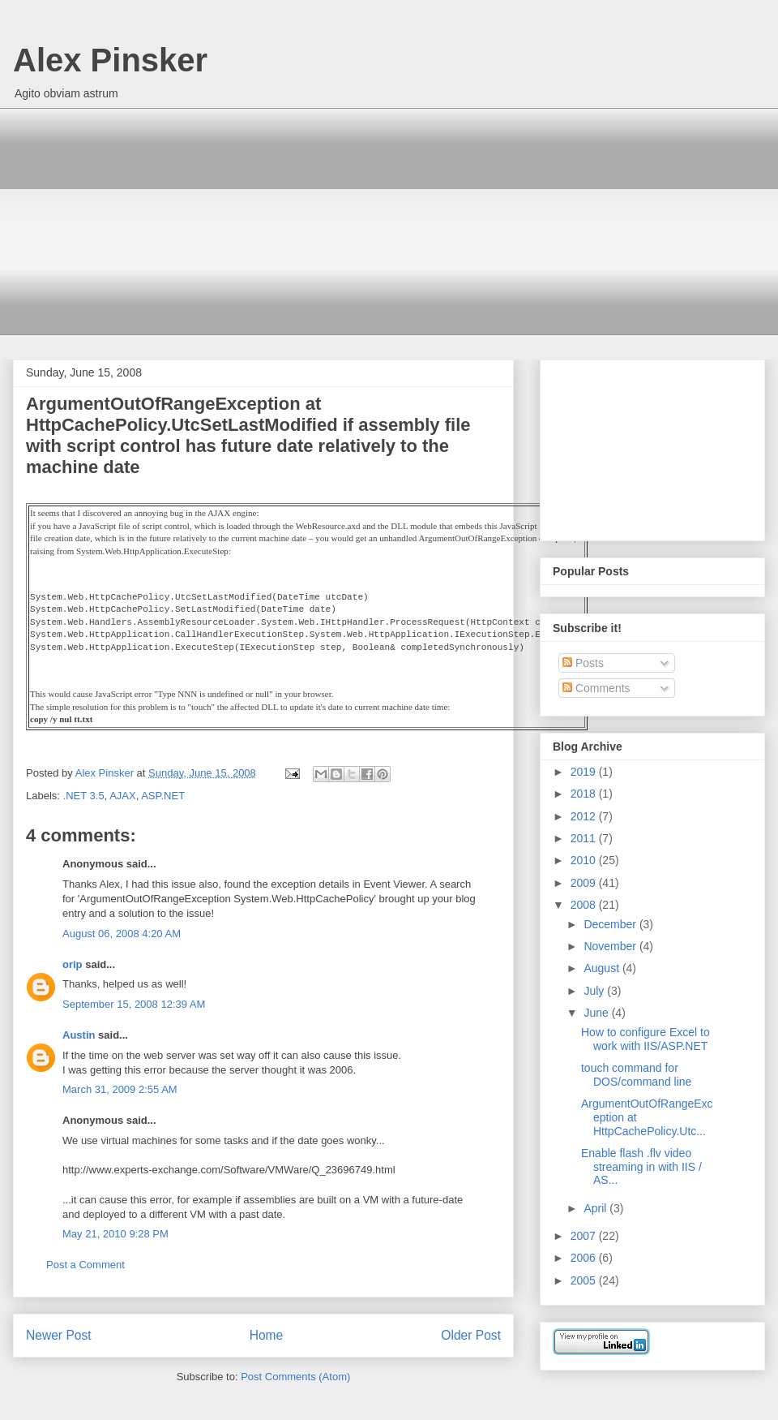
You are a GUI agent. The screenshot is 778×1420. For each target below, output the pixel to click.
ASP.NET (163, 796)
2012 (585, 816)
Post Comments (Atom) (295, 1377)
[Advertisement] (401, 221)
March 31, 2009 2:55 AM (119, 1089)
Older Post (471, 1335)
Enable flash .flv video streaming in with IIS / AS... (641, 1167)
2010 (585, 860)
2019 (585, 771)
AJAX (122, 796)
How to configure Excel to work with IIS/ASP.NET (645, 1039)
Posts (583, 662)
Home (267, 1335)
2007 (585, 1235)
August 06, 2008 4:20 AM (121, 933)
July (595, 990)
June (597, 1012)
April (596, 1208)
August (603, 968)
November (611, 946)
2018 (585, 793)
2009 (585, 882)
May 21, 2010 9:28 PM (115, 1234)
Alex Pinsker (110, 60)
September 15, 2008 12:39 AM (133, 1004)
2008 (585, 904)
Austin (78, 1035)
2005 (585, 1280)
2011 (585, 838)
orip (72, 964)
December (611, 924)
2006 (585, 1257)
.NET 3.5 (84, 796)
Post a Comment (85, 1265)
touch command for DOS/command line (636, 1074)
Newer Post (59, 1335)
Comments (596, 688)
